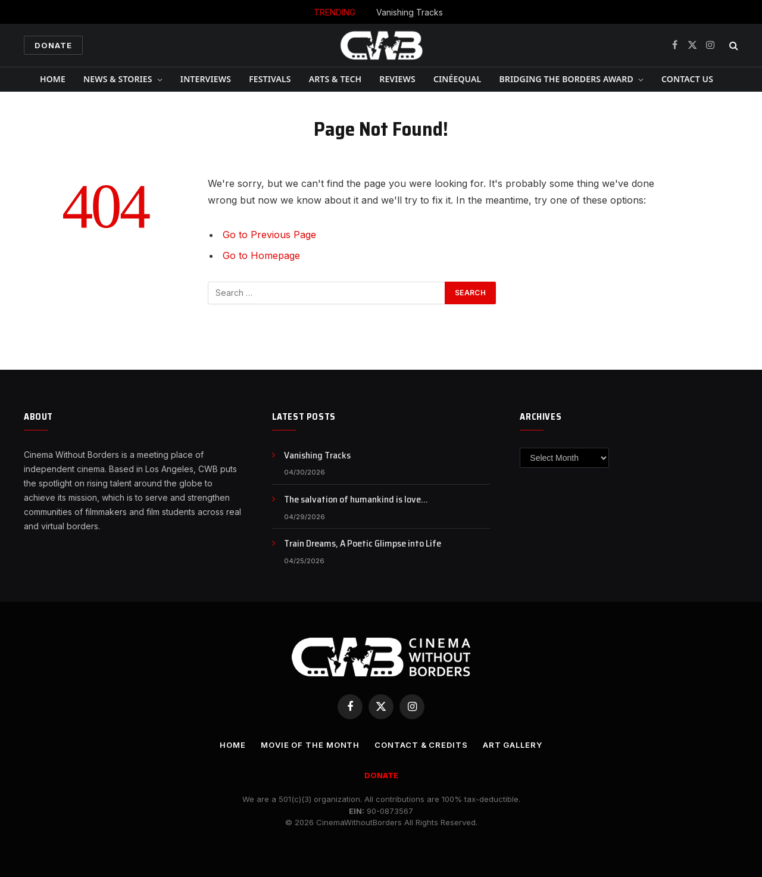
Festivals (270, 79)
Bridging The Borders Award (566, 79)
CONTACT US (687, 79)
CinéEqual (457, 79)
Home (52, 79)
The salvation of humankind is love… (356, 500)
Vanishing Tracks (409, 12)
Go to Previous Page (269, 235)
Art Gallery (512, 745)
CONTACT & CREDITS (420, 745)
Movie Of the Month (310, 745)
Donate (53, 45)
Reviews (397, 79)
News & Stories (117, 79)
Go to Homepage (261, 255)
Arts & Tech (335, 79)
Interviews (205, 79)
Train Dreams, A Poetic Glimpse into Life (362, 544)
